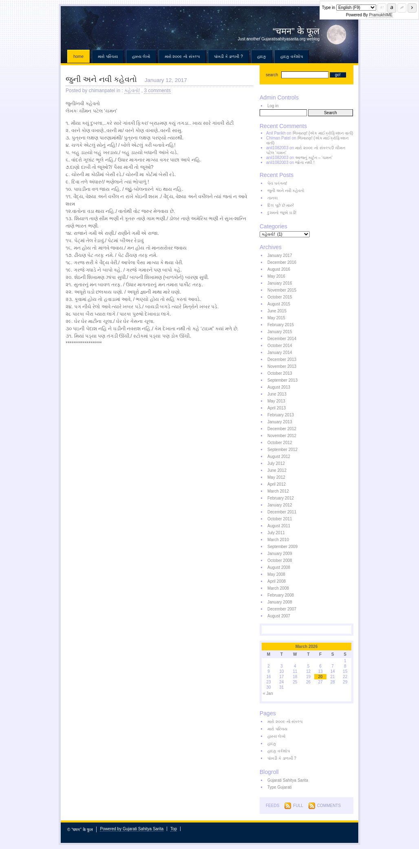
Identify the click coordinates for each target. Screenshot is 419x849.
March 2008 (278, 588)
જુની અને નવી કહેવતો (101, 79)
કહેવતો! (132, 90)
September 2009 (282, 546)
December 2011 (281, 512)
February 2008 (280, 595)
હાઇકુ (261, 56)
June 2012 (277, 470)
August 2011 (278, 526)
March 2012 (278, 491)
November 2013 (281, 366)
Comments (329, 805)
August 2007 (278, 616)
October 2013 (279, 373)
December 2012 (281, 429)
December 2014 (281, 338)
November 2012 (281, 435)
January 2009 (279, 553)
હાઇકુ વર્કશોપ (291, 56)
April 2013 (276, 408)
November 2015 (281, 290)
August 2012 (278, 456)
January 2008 (279, 602)
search (272, 75)
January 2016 (279, 283)
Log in (272, 106)
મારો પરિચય (108, 56)
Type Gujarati (279, 787)
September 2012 (282, 449)
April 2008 (276, 581)
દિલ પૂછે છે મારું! (280, 205)
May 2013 (276, 401)
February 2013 (280, 415)
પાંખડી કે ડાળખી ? (228, 56)
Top (173, 829)
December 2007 (281, 609)
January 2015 (279, 331)
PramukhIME (381, 15)
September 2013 (282, 380)
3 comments (157, 90)
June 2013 (277, 394)
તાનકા (272, 198)
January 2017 (279, 255)
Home (78, 56)
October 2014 (279, 345)
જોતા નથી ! (304, 162)
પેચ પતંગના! (277, 183)
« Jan (268, 693)
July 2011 (276, 533)
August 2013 (278, 387)
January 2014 (279, 352)
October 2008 (279, 560)
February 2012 (280, 498)
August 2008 (278, 567)
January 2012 (279, 505)
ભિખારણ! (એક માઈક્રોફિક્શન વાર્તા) (323, 133)
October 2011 (279, 519)
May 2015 (276, 318)
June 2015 (277, 311)
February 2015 (280, 325)
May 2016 (276, 276)
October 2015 (279, 297)
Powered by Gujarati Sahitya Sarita (131, 829)
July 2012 (276, 463)
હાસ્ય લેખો (141, 56)
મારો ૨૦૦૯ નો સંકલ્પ (182, 56)
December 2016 (281, 262)
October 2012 (279, 442)
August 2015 (278, 304)
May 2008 (276, 574)
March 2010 (278, 539)
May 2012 (276, 477)
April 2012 (276, 484)
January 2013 (279, 422)
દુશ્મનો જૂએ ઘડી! (281, 212)
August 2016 (278, 269)
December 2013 (281, 359)
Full (298, 805)
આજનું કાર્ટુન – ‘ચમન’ (313, 157)
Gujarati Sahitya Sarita (287, 780)
